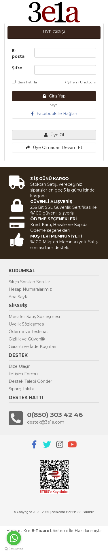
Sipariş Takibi (21, 388)
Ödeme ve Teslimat (28, 331)
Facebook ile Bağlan (54, 113)
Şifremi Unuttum (80, 82)
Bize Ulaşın (20, 366)
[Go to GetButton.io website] (14, 549)
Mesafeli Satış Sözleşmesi (34, 316)
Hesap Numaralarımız (30, 289)
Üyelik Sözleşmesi (27, 324)
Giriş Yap (54, 96)
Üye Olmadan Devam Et (54, 147)
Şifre (17, 67)
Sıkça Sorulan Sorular (29, 281)
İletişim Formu (23, 373)
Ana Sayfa (19, 296)
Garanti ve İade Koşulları (32, 346)
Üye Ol (54, 134)
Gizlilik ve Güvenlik (27, 339)
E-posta (18, 53)
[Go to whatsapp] (14, 538)
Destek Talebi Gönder (30, 381)
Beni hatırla (24, 82)
